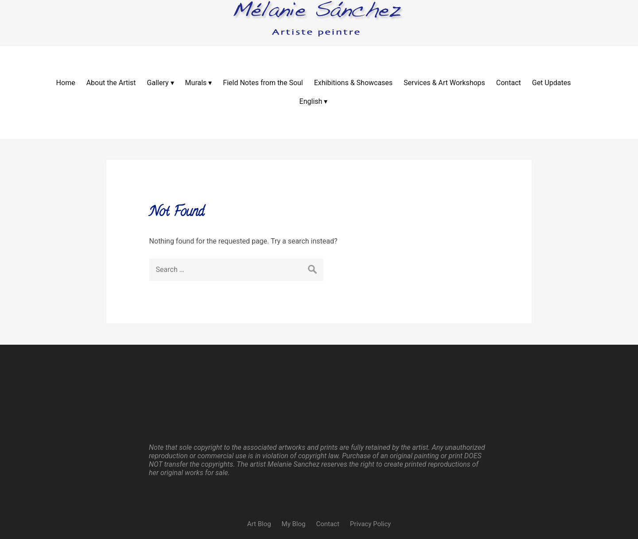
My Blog (294, 455)
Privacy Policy (370, 455)
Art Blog (259, 455)
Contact (327, 455)
